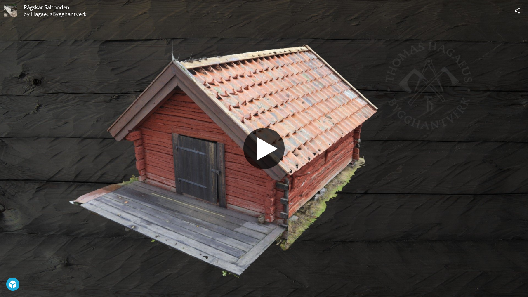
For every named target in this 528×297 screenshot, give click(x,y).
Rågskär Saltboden (46, 7)
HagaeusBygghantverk (59, 14)
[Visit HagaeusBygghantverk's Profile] (10, 10)
